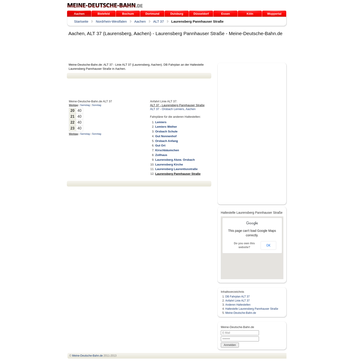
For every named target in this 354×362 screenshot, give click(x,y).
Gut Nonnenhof (166, 136)
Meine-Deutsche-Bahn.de (240, 312)
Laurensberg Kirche (169, 164)
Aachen (79, 13)
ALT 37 (158, 21)
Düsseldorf (201, 13)
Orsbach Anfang (166, 141)
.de (105, 5)
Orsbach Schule (166, 131)
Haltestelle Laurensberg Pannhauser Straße (251, 308)
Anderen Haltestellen (237, 304)
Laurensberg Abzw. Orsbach (175, 159)
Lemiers (160, 122)
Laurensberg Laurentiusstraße (176, 169)
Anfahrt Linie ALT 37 (237, 300)
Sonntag (96, 105)
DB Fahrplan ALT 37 (237, 296)
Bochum (128, 13)
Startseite (81, 21)
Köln (250, 13)
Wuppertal (274, 13)
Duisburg (176, 13)
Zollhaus (161, 155)
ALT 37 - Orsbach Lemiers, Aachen (173, 109)
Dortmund (152, 13)
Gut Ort (160, 145)
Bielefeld (104, 13)
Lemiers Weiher (166, 126)
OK (268, 245)
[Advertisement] (149, 50)
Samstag (85, 105)
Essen (225, 13)
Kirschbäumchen (167, 150)
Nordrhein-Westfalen (111, 21)
